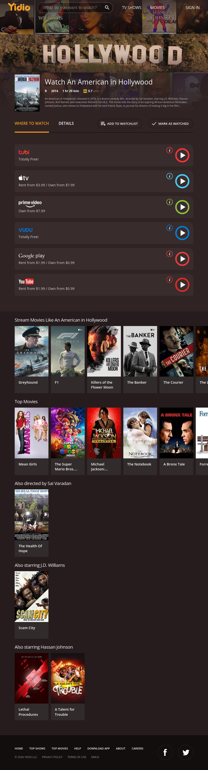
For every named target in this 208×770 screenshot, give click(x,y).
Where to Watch (32, 123)
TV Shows (131, 7)
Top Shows (37, 748)
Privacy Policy (52, 757)
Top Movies (60, 748)
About (120, 748)
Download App (98, 748)
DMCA (95, 757)
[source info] (168, 150)
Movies (157, 7)
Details (66, 123)
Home (19, 748)
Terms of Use (77, 757)
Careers (137, 748)
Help (77, 748)
